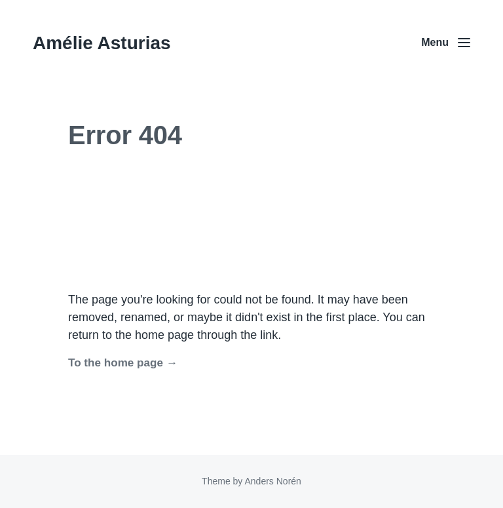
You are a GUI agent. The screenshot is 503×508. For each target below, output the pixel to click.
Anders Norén (272, 481)
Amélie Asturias (102, 43)
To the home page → (122, 363)
